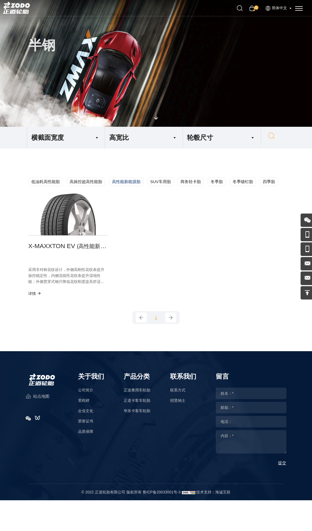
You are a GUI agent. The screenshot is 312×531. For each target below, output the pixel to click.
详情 (34, 295)
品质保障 (85, 435)
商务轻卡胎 (190, 181)
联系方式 (177, 393)
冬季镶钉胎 (243, 181)
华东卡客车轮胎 (137, 414)
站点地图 (37, 401)
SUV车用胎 (160, 181)
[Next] (170, 320)
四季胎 (269, 181)
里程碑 (83, 404)
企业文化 (85, 414)
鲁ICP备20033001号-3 (162, 495)
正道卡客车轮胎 (137, 404)
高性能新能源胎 (126, 181)
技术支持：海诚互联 (213, 495)
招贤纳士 (177, 404)
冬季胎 (217, 181)
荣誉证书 (85, 424)
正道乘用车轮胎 (137, 393)
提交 (282, 466)
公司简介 (85, 393)
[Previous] (141, 320)
